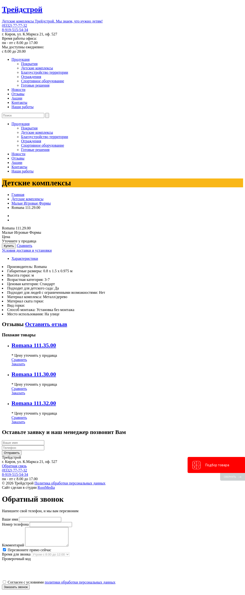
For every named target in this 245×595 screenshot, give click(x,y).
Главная (17, 195)
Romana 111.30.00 (33, 374)
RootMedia (46, 487)
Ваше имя (10, 519)
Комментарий (13, 549)
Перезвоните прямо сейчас (27, 553)
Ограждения (31, 77)
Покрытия (29, 64)
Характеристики (24, 258)
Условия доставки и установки (27, 250)
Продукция (20, 59)
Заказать (18, 364)
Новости (18, 90)
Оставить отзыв (46, 324)
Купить (9, 246)
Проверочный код (16, 562)
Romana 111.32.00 (33, 403)
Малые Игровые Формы (31, 203)
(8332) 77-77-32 (14, 25)
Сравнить (24, 246)
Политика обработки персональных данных (70, 483)
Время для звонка (16, 558)
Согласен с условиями (59, 586)
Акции (16, 98)
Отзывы (17, 94)
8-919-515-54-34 (15, 30)
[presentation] (38, 574)
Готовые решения (35, 85)
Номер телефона (15, 524)
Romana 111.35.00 (33, 345)
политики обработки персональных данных (80, 586)
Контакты (19, 102)
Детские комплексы (37, 68)
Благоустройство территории (44, 72)
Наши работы (22, 107)
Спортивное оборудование (42, 81)
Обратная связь (14, 466)
